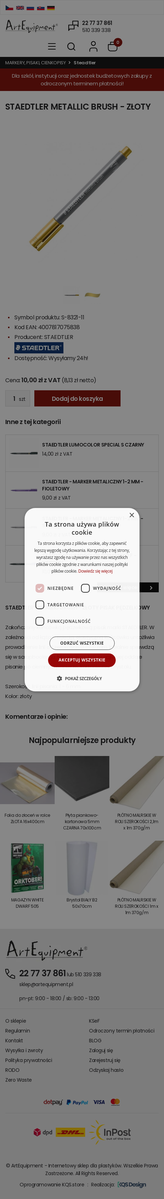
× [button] (131, 515)
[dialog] (82, 599)
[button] (82, 678)
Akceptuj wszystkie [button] (82, 660)
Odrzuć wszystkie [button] (82, 643)
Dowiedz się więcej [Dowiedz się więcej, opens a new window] (95, 571)
